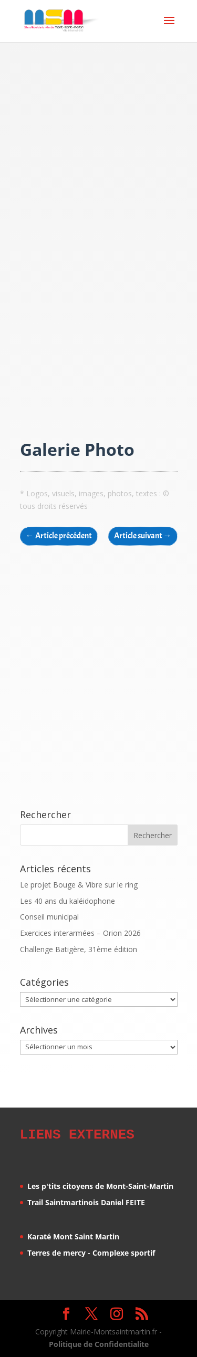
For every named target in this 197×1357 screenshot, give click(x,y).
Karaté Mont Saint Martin (73, 1235)
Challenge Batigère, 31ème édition (78, 949)
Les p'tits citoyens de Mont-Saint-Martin (100, 1184)
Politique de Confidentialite (99, 1343)
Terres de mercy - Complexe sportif (91, 1251)
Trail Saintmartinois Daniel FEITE (86, 1201)
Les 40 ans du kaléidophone (67, 901)
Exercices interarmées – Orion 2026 (80, 933)
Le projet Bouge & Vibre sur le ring (79, 885)
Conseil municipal (49, 917)
